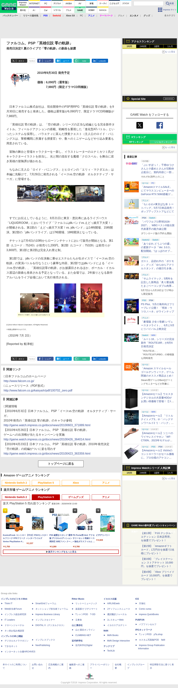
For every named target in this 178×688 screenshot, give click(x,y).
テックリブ (109, 646)
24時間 (142, 46)
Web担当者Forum (13, 609)
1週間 (156, 46)
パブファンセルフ (147, 624)
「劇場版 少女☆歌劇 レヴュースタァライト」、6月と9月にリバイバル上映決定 (157, 325)
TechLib (111, 650)
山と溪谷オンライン (85, 630)
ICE (137, 599)
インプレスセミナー (45, 620)
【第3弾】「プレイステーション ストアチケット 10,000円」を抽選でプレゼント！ (157, 562)
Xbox (76, 482)
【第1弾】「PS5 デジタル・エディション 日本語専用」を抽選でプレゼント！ (157, 537)
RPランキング (136, 142)
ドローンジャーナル (14, 625)
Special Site (138, 98)
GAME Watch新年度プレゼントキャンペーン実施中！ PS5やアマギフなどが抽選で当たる (153, 526)
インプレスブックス (45, 640)
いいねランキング (163, 142)
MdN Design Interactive (118, 640)
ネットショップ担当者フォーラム (51, 609)
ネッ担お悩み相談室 (14, 630)
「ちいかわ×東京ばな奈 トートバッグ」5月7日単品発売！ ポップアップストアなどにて (157, 208)
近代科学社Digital (83, 645)
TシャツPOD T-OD (85, 614)
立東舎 (78, 620)
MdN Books (112, 635)
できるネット (11, 646)
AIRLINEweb (113, 603)
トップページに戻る (61, 463)
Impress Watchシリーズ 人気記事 (150, 468)
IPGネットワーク (143, 630)
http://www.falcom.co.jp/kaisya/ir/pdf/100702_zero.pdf (38, 390)
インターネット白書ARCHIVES (20, 651)
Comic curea (145, 609)
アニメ (106, 482)
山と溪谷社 (77, 625)
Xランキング (138, 137)
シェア (48, 61)
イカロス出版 (110, 599)
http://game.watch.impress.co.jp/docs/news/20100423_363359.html (47, 453)
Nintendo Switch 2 (16, 482)
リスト (32, 61)
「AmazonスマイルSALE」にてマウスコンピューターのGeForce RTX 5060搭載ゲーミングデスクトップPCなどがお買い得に (157, 194)
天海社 (142, 603)
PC (81, 15)
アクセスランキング (142, 41)
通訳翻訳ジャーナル (117, 614)
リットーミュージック (86, 603)
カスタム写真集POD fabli (152, 640)
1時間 (129, 46)
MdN (106, 630)
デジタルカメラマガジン (17, 640)
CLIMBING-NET (83, 635)
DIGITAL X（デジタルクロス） (50, 625)
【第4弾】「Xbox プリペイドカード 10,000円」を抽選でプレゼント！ (157, 575)
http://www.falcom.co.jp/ (19, 381)
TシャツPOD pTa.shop (151, 634)
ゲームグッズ (76, 497)
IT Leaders (10, 620)
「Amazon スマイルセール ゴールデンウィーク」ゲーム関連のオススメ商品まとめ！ (157, 372)
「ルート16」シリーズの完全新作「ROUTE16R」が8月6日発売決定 (157, 343)
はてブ (66, 61)
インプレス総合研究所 (15, 614)
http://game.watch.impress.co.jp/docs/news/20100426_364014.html (47, 439)
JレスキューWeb (115, 620)
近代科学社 (77, 640)
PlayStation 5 (46, 482)
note (84, 61)
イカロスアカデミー (117, 625)
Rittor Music (78, 599)
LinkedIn (102, 61)
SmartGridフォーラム (45, 603)
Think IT (8, 603)
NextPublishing (42, 645)
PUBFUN (139, 620)
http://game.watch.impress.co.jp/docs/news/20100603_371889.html (47, 425)
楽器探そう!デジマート (86, 609)
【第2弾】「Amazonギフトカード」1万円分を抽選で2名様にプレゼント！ (157, 550)
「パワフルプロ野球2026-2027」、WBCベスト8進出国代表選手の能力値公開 (157, 225)
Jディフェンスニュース (118, 609)
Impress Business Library (47, 614)
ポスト (22, 61)
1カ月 (170, 46)
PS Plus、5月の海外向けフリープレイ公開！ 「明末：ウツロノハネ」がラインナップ (157, 308)
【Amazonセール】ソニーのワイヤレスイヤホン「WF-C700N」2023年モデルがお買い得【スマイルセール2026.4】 (157, 440)
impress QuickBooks (149, 614)
